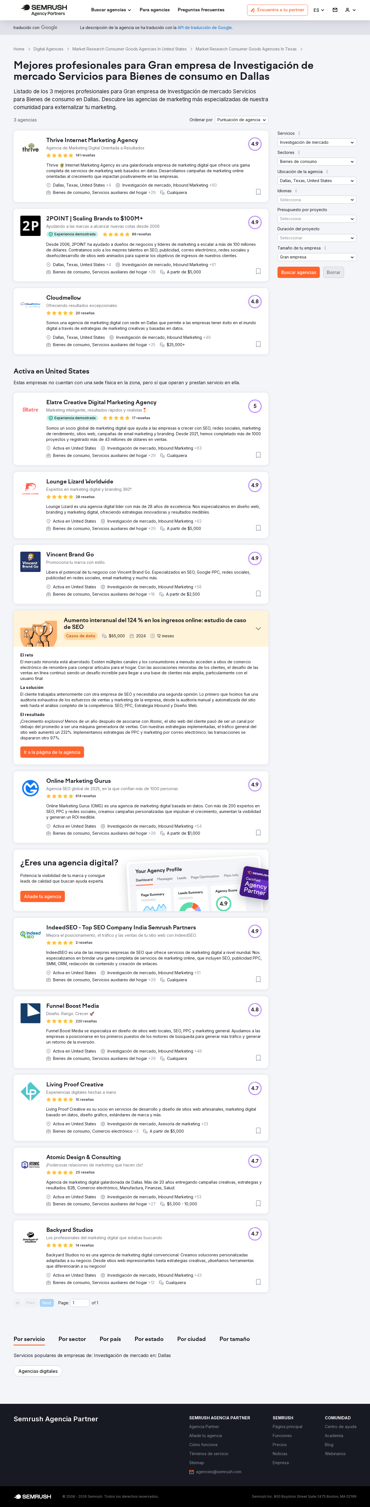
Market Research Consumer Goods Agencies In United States (129, 49)
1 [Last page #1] (97, 1302)
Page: (63, 1302)
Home (19, 49)
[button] (319, 10)
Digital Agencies (48, 49)
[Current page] (80, 1303)
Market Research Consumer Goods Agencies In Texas (246, 49)
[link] (155, 10)
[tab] (29, 1339)
